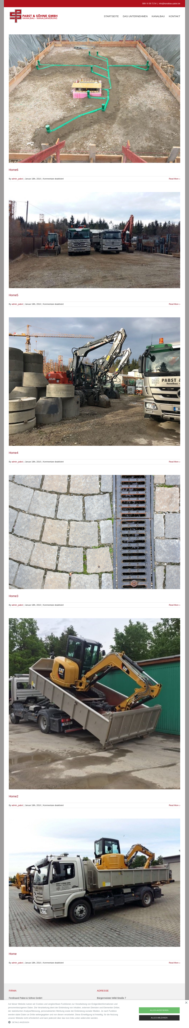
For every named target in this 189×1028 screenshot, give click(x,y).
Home (13, 953)
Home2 (13, 796)
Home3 (13, 596)
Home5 (13, 295)
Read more (104, 1018)
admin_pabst (17, 179)
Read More (174, 179)
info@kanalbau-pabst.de (169, 3)
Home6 (13, 169)
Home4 (13, 452)
